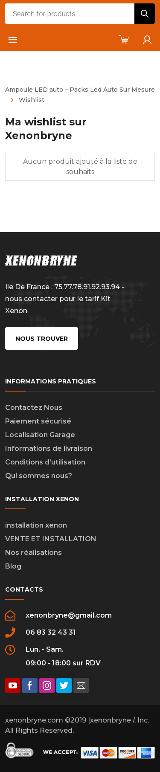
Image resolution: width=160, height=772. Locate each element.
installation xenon (36, 525)
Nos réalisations (33, 553)
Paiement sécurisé (38, 421)
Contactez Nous (33, 407)
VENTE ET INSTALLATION (50, 539)
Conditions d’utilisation (45, 462)
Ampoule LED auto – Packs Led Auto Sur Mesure (80, 89)
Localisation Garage (40, 435)
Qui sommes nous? (38, 476)
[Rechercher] (144, 13)
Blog (13, 566)
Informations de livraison (48, 448)
